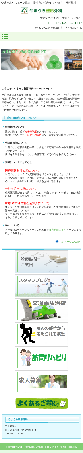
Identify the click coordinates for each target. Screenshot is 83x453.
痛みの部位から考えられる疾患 (41, 333)
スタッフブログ (41, 285)
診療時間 (41, 261)
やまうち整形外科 (41, 10)
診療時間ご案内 (57, 229)
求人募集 (41, 381)
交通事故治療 (41, 309)
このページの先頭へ (70, 241)
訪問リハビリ (41, 357)
